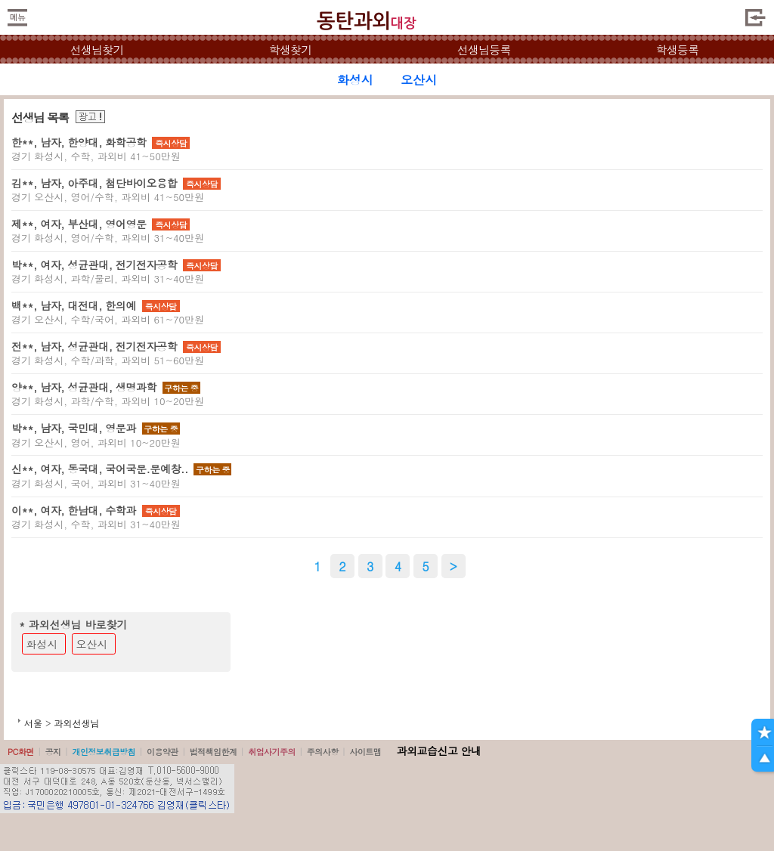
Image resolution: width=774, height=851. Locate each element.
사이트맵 (365, 751)
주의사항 (323, 751)
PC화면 (21, 751)
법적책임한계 (213, 751)
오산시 (92, 643)
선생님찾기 (96, 49)
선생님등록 (483, 49)
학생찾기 (290, 49)
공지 (53, 751)
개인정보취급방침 (103, 751)
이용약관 (162, 751)
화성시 (42, 643)
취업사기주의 (272, 751)
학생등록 (677, 49)
